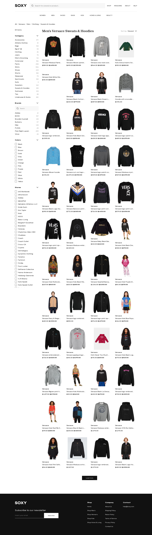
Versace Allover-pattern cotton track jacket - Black (76, 62)
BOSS (17, 116)
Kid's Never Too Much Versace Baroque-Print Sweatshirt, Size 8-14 (100, 355)
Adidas (17, 113)
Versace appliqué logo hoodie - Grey (76, 355)
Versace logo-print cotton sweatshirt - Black (124, 209)
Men (52, 15)
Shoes (62, 15)
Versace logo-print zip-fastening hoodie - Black (100, 318)
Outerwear (19, 61)
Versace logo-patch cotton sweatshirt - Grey (100, 172)
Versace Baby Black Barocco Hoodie (100, 241)
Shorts (17, 73)
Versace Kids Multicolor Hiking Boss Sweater (51, 282)
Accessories (20, 40)
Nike (16, 125)
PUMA (17, 128)
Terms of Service (111, 518)
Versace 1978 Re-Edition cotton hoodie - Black (124, 428)
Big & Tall (18, 49)
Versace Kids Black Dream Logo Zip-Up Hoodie (124, 245)
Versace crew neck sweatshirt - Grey (100, 62)
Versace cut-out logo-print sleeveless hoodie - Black (76, 172)
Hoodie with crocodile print (124, 99)
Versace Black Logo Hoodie (124, 464)
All (16, 24)
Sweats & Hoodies (22, 88)
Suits (17, 82)
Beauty (109, 15)
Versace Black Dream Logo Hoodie (100, 99)
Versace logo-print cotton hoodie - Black (100, 209)
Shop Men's (91, 510)
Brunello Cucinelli (21, 119)
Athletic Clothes (21, 43)
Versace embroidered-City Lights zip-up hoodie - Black (51, 355)
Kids (82, 15)
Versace (22, 24)
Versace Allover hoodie (51, 172)
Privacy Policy (110, 522)
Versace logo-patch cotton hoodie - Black (124, 136)
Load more (89, 478)
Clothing (35, 24)
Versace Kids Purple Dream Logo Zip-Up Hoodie (124, 282)
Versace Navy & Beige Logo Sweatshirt (51, 318)
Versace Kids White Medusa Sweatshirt (51, 77)
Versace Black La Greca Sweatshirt (100, 391)
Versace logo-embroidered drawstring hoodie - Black (124, 391)
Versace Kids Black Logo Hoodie (124, 355)
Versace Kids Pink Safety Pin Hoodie (51, 464)
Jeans (17, 55)
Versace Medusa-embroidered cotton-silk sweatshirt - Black (76, 245)
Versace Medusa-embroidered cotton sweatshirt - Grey (100, 428)
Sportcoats (19, 79)
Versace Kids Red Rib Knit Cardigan (51, 428)
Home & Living (95, 15)
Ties (16, 94)
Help (135, 6)
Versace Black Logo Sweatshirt (51, 209)
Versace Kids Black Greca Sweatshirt (76, 136)
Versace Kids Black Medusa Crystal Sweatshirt (76, 282)
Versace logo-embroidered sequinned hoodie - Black (51, 136)
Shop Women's (92, 514)
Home (89, 506)
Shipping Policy (110, 510)
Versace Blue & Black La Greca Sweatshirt (76, 428)
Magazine (118, 6)
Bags (73, 15)
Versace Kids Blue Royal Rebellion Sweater (124, 318)
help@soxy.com (128, 506)
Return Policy (109, 514)
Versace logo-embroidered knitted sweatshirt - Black (76, 318)
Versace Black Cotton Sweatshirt (76, 99)
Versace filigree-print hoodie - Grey (51, 391)
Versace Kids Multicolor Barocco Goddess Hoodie (76, 391)
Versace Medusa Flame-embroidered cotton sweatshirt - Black (51, 62)
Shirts (17, 67)
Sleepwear (19, 76)
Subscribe (51, 515)
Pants (17, 64)
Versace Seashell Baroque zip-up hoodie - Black (100, 282)
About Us (108, 506)
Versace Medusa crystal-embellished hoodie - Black (124, 172)
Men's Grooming (21, 58)
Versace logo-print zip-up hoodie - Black (51, 245)
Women (42, 15)
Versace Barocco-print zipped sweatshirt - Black (76, 209)
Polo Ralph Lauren (22, 131)
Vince (17, 134)
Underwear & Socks (23, 97)
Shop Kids (90, 518)
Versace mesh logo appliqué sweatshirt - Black (100, 136)
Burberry (18, 122)
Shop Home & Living (94, 522)
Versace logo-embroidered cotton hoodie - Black (100, 464)
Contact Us (109, 526)
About (127, 6)
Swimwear (19, 91)
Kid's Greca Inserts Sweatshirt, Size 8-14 (124, 62)
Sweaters (18, 85)
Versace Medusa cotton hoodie (76, 464)
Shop (109, 6)
